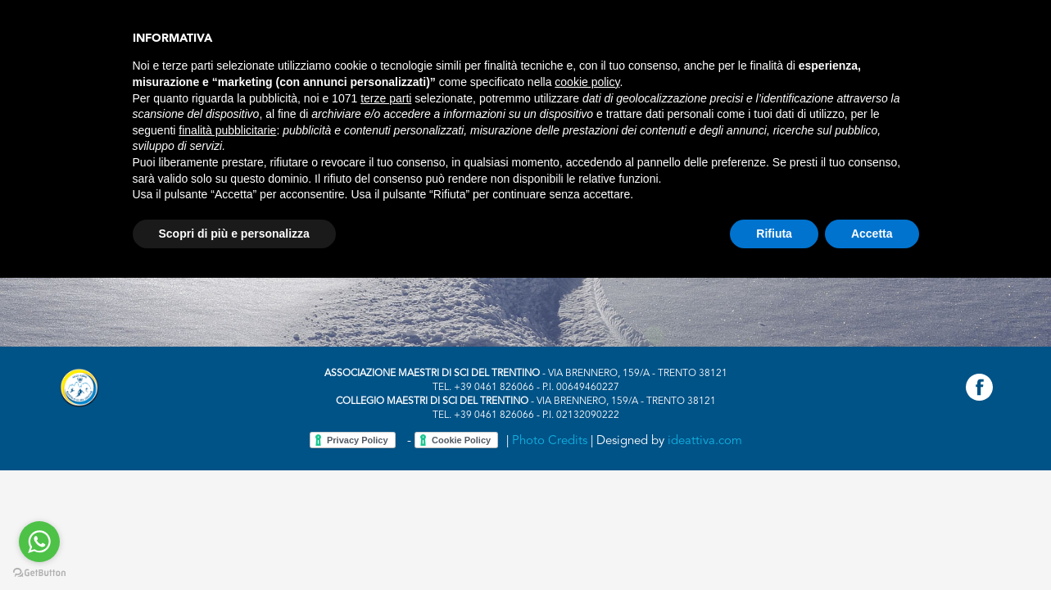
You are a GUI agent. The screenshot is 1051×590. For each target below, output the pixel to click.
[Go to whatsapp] (39, 541)
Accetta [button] (872, 233)
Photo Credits (549, 441)
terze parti (385, 98)
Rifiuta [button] (774, 233)
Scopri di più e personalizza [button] (234, 233)
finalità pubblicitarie (227, 130)
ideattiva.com (705, 441)
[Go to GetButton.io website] (39, 573)
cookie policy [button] (587, 81)
